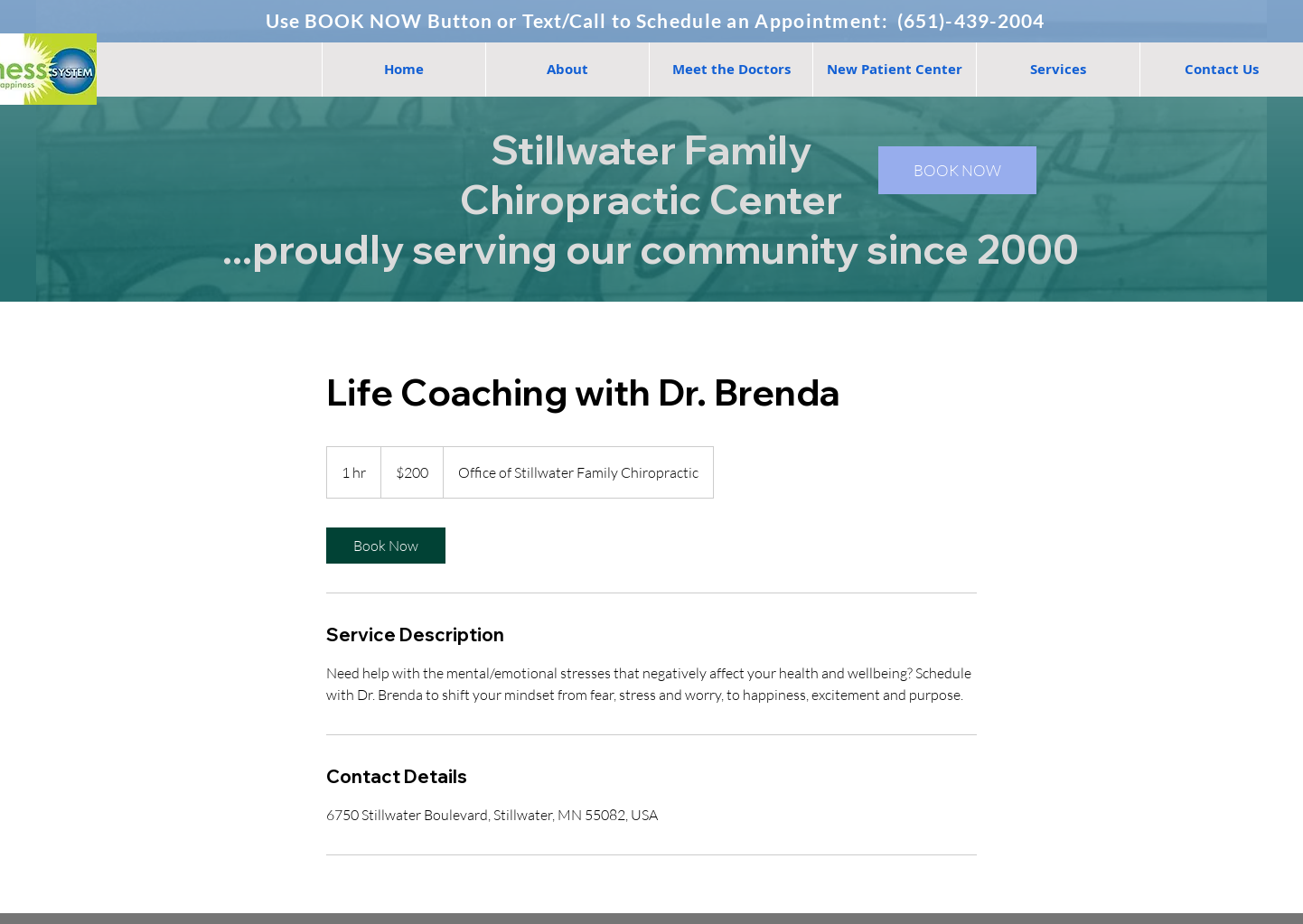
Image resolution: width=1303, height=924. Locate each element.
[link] (385, 545)
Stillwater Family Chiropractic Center (651, 174)
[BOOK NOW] (957, 170)
